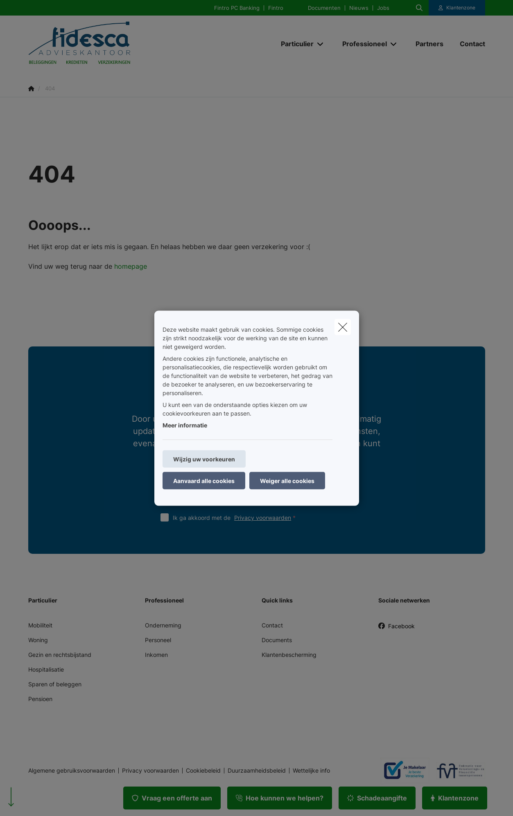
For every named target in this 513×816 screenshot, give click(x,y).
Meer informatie (185, 424)
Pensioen (40, 698)
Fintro (275, 8)
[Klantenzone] (457, 8)
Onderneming (163, 625)
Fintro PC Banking (237, 8)
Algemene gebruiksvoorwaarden (71, 770)
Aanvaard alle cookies (204, 480)
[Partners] (429, 44)
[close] (342, 327)
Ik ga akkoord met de (236, 517)
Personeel (158, 639)
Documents (277, 639)
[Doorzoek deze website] (419, 8)
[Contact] (468, 44)
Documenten (324, 8)
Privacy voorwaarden (262, 517)
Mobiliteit (40, 625)
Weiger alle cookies (287, 480)
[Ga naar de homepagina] (110, 44)
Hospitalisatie (46, 669)
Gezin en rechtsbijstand (59, 654)
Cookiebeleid (203, 770)
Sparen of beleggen (54, 684)
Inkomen (156, 654)
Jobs (383, 8)
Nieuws (358, 8)
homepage (130, 266)
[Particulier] (294, 44)
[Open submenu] (321, 44)
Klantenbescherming (289, 654)
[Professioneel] (361, 44)
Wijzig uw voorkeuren (204, 458)
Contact (272, 625)
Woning (38, 639)
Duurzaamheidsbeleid (257, 770)
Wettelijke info (311, 770)
